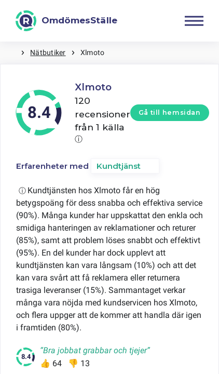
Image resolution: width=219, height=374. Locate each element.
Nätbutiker (47, 52)
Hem (10, 53)
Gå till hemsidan (170, 112)
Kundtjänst (119, 166)
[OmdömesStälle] (66, 21)
